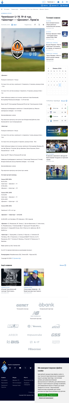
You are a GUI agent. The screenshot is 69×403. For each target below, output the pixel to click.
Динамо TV (16, 382)
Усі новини (4, 382)
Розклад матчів (28, 382)
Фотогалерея (17, 385)
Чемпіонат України (52, 43)
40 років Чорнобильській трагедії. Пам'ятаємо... (8, 290)
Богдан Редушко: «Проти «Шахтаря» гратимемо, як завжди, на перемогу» (53, 47)
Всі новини (6, 9)
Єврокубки (4, 385)
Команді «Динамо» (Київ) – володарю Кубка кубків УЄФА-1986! (53, 36)
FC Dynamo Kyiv (16, 259)
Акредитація (16, 387)
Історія (48, 21)
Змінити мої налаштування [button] (46, 398)
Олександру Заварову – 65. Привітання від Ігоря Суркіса (33, 290)
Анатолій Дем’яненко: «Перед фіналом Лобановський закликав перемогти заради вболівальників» (53, 25)
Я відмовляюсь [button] (53, 395)
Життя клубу (50, 155)
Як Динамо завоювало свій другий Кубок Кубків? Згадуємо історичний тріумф (57, 158)
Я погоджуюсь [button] (42, 395)
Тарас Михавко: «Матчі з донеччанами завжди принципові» (53, 58)
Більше (64, 102)
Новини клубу (14, 9)
